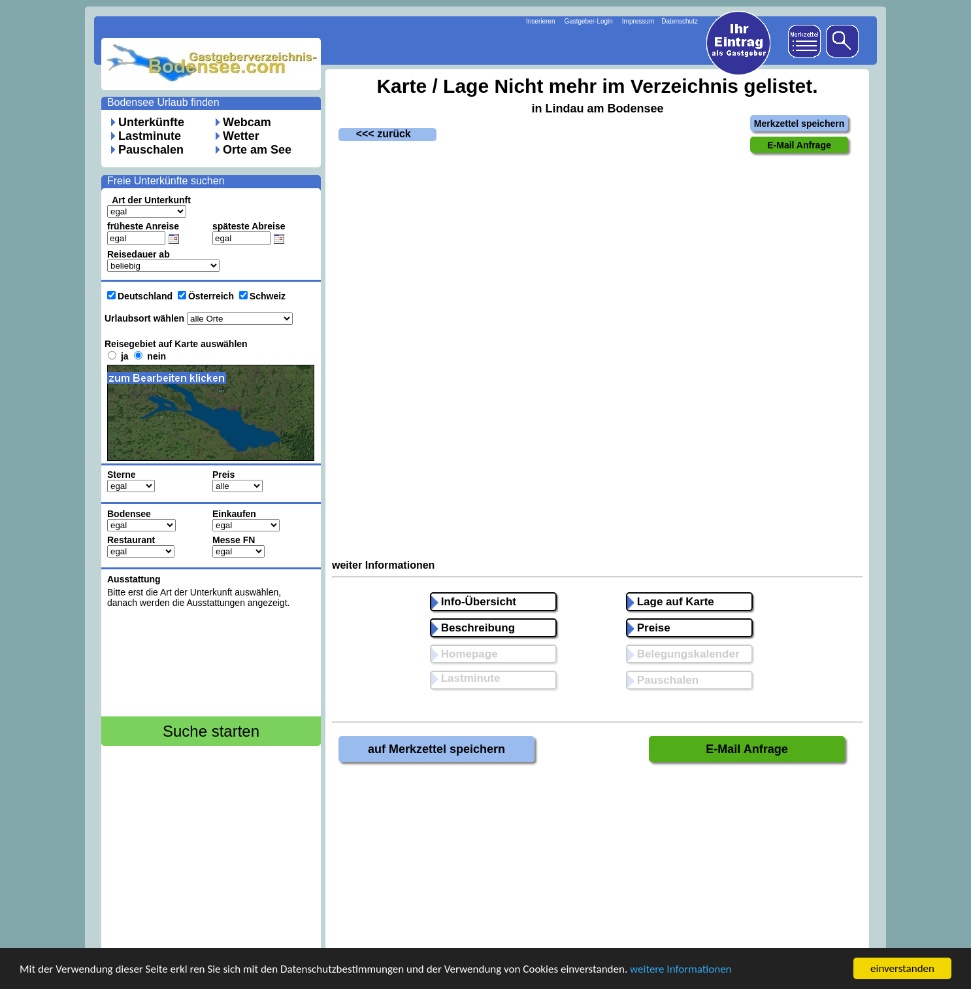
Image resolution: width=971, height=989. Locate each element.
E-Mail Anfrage (746, 749)
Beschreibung (473, 628)
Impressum (638, 21)
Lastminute (149, 135)
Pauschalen (151, 149)
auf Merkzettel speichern (436, 749)
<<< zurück (374, 133)
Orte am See (257, 149)
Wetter (241, 135)
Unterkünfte (151, 122)
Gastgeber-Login (588, 21)
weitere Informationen (681, 969)
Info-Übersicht (473, 601)
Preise (648, 628)
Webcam (247, 122)
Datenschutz (679, 21)
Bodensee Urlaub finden (163, 102)
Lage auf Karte (670, 601)
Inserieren (540, 21)
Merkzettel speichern (799, 123)
